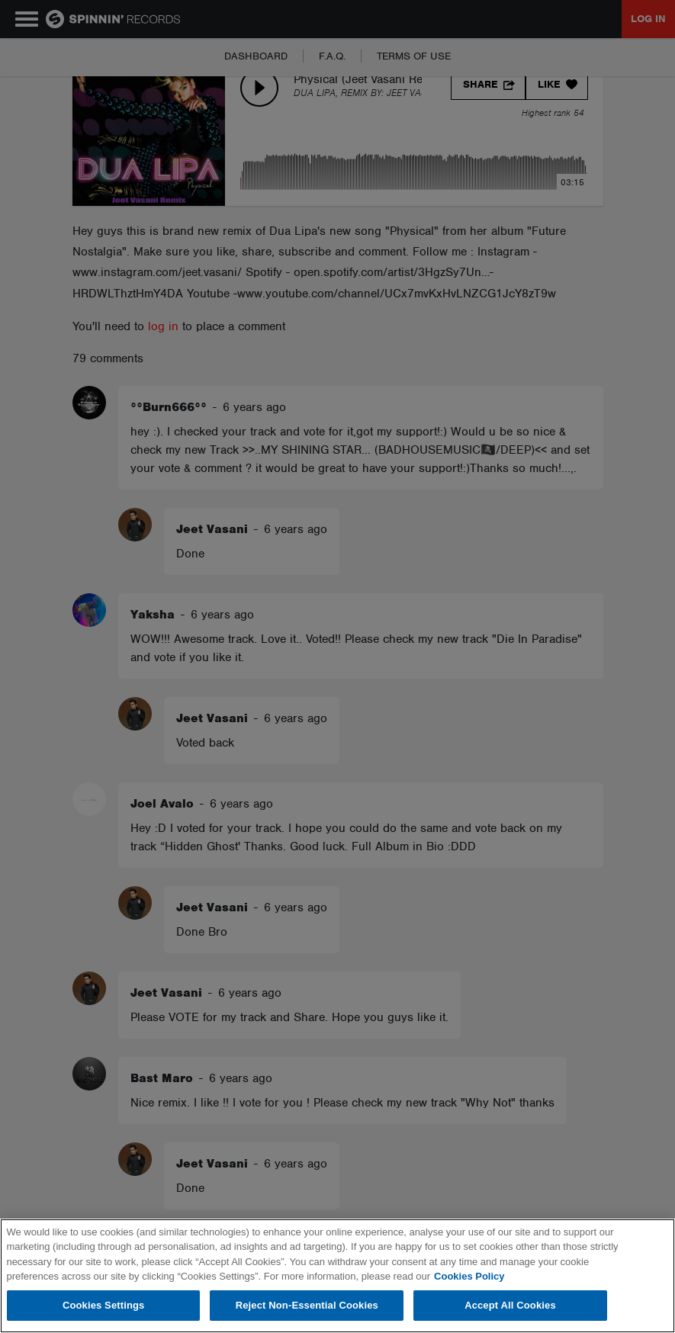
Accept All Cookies (510, 1305)
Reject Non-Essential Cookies (307, 1305)
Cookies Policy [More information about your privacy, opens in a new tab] (469, 1276)
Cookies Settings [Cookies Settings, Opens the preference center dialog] (104, 1305)
